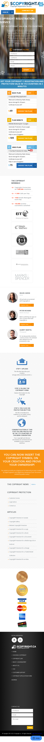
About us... (16, 665)
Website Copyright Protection (18, 525)
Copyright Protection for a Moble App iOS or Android (22, 542)
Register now (24, 305)
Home (14, 652)
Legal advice (13, 502)
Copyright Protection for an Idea (19, 559)
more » (33, 484)
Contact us (27, 10)
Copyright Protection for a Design (19, 548)
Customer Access (14, 498)
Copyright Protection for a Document (20, 537)
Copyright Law (18, 658)
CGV (14, 669)
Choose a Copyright (19, 655)
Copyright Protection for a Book (18, 533)
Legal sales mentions (37, 733)
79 (11, 165)
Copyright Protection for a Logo (18, 529)
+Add (29, 93)
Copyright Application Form (22, 676)
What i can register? (19, 662)
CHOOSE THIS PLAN (25, 111)
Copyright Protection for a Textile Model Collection (21, 553)
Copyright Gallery (14, 521)
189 (12, 137)
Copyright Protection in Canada (18, 518)
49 (11, 110)
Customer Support (19, 672)
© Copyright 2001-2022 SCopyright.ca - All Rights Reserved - (17, 733)
